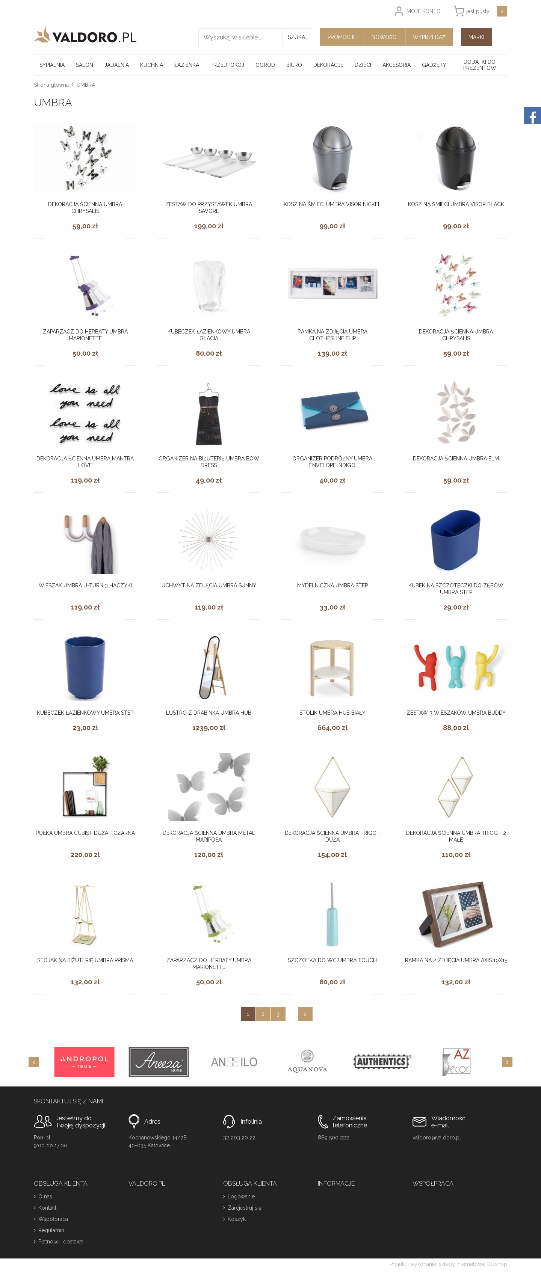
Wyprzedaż (429, 37)
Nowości (384, 37)
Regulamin (51, 1230)
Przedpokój (227, 65)
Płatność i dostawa (60, 1242)
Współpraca (53, 1219)
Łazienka (186, 65)
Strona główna (51, 85)
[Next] (507, 1062)
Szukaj (298, 37)
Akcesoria (396, 65)
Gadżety (434, 65)
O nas (45, 1196)
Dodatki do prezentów (479, 65)
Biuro (294, 65)
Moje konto (424, 11)
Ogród (265, 65)
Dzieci (363, 65)
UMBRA (86, 85)
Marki (476, 37)
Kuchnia (151, 65)
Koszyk (237, 1219)
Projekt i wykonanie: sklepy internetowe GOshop (448, 1264)
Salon (84, 65)
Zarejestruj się (244, 1208)
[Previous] (34, 1062)
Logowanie (241, 1196)
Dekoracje (328, 65)
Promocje (342, 37)
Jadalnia (116, 65)
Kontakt (47, 1208)
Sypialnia (52, 65)
